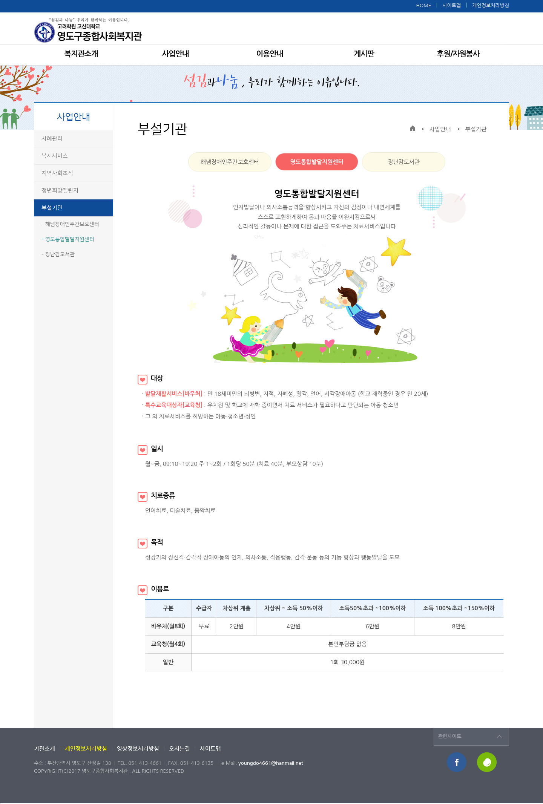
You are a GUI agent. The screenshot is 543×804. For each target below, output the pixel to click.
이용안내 (269, 54)
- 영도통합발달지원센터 (67, 239)
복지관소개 (81, 54)
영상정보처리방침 (138, 749)
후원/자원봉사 (458, 54)
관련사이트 (450, 736)
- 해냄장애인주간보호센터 (70, 224)
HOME (423, 5)
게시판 (364, 54)
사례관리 (52, 138)
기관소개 (44, 749)
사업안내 (175, 54)
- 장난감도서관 (58, 254)
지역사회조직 (57, 173)
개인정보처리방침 (490, 5)
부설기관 (52, 208)
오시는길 (179, 749)
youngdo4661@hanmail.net (270, 763)
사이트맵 (451, 5)
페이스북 (457, 762)
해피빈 (487, 762)
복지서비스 (54, 156)
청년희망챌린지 (59, 190)
